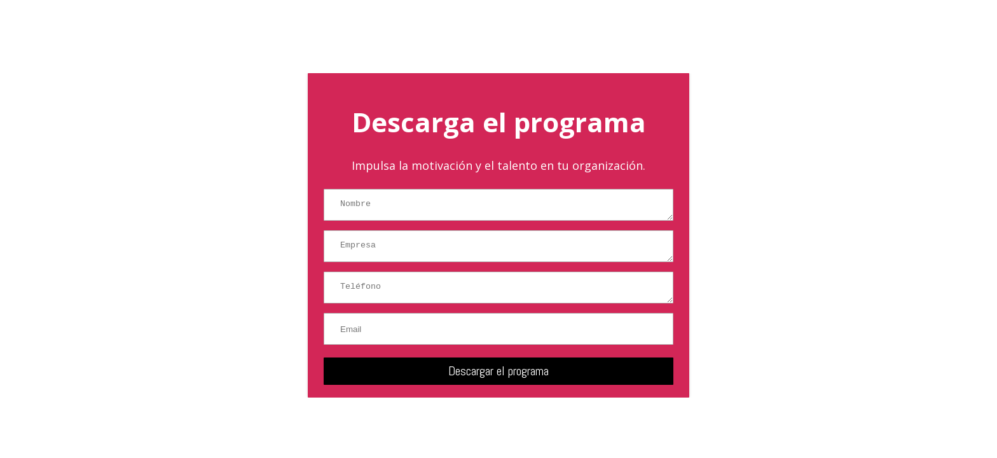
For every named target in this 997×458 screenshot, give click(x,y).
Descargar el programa (498, 371)
